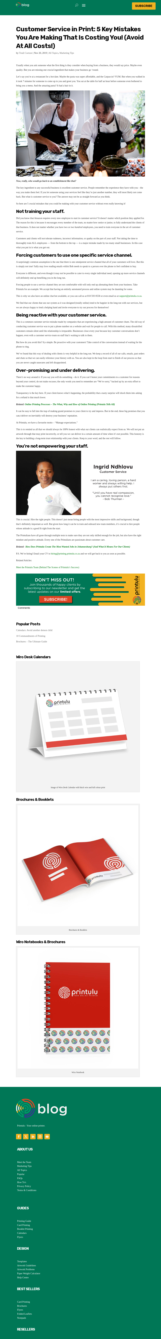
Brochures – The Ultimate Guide (31, 641)
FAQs (19, 1160)
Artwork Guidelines (26, 1247)
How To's (21, 1164)
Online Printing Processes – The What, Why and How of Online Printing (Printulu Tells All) (70, 404)
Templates (22, 1243)
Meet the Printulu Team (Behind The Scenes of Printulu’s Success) (47, 567)
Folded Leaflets (24, 1295)
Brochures (22, 1287)
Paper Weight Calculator (28, 1255)
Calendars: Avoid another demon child (34, 630)
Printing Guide (24, 1203)
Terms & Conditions (26, 1172)
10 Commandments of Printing (30, 636)
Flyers (20, 1219)
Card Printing (23, 1207)
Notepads (21, 1299)
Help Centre (23, 1259)
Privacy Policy (24, 1168)
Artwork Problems (26, 1251)
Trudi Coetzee (25, 53)
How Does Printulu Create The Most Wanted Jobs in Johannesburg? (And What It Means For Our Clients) (77, 546)
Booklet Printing (25, 1210)
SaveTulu (21, 1324)
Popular (20, 1156)
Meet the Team (24, 1144)
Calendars (21, 1215)
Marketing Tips (67, 53)
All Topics (53, 53)
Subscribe (143, 6)
